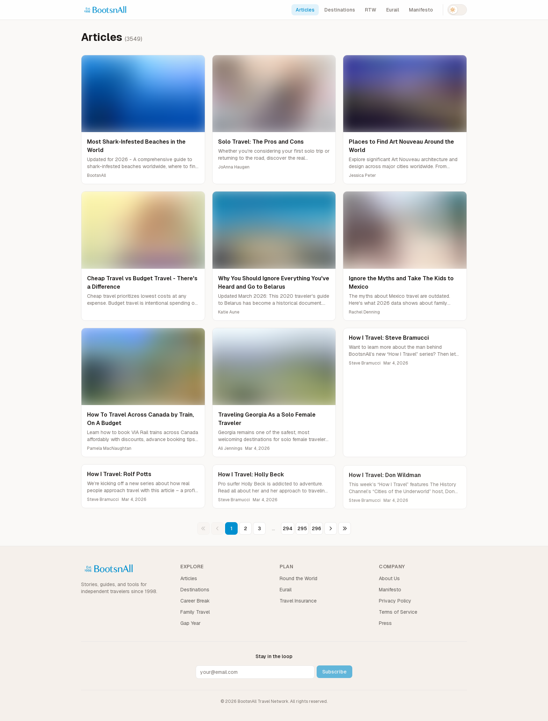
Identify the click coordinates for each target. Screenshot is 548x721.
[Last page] (344, 528)
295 (302, 528)
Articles (305, 10)
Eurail (392, 10)
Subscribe (334, 672)
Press (385, 623)
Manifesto (421, 10)
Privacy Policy (395, 601)
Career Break (195, 601)
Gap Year (190, 623)
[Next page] (330, 528)
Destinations (339, 10)
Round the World (298, 578)
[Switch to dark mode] (457, 9)
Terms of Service (398, 612)
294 (288, 528)
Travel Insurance (298, 601)
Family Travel (195, 612)
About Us (389, 578)
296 (316, 528)
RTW (370, 10)
